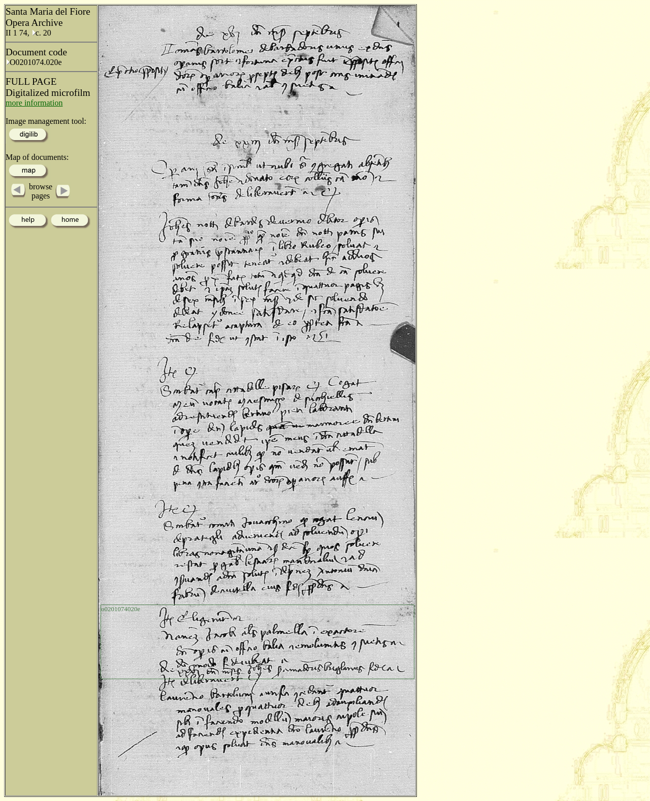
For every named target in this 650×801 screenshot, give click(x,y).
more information (34, 102)
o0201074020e (120, 609)
